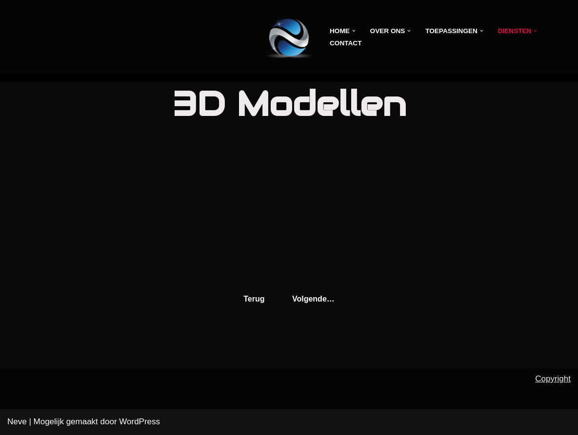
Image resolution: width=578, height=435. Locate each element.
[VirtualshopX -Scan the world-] (289, 37)
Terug (253, 299)
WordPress (139, 421)
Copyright (553, 378)
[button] (354, 31)
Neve (17, 421)
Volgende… (313, 299)
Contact (345, 43)
